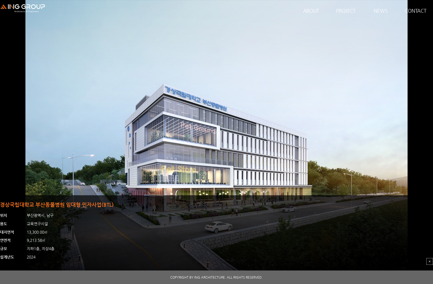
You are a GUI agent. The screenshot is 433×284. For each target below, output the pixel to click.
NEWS (381, 11)
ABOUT (311, 11)
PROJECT (346, 11)
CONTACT (416, 11)
